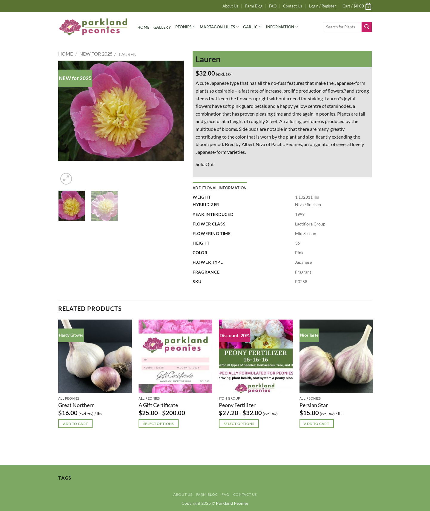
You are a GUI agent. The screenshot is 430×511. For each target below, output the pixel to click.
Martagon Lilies (219, 27)
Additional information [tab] (220, 187)
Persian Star (314, 405)
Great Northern (76, 405)
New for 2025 (96, 53)
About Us (230, 6)
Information (282, 27)
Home (143, 27)
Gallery (162, 27)
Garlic (252, 27)
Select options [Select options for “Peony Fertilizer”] (239, 424)
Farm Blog (253, 6)
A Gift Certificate (158, 405)
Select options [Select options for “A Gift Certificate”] (158, 424)
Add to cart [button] (75, 424)
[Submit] (367, 27)
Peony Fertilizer (237, 405)
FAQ (273, 6)
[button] (322, 5)
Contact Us (292, 6)
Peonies (185, 27)
